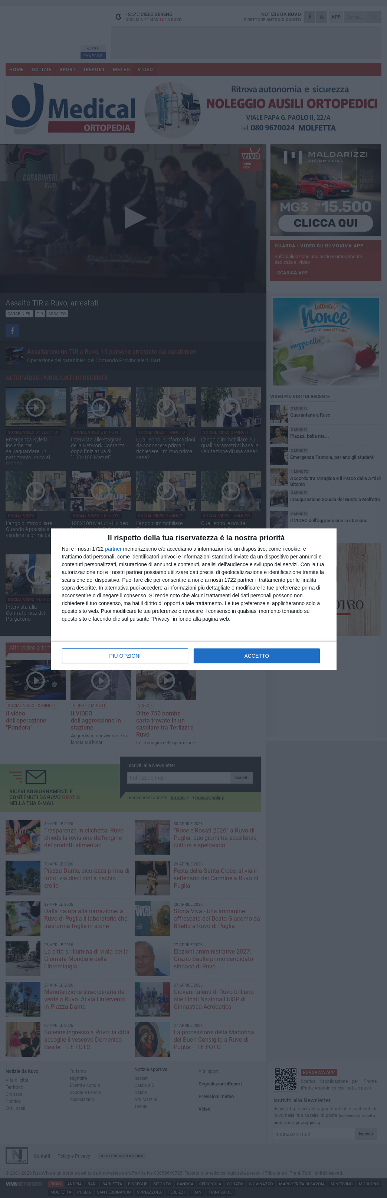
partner (113, 548)
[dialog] (194, 599)
